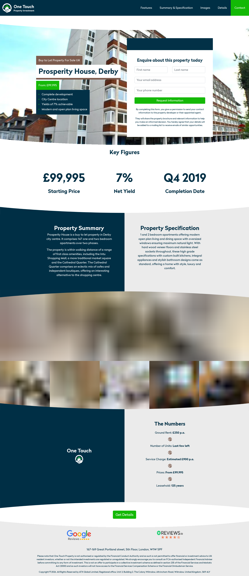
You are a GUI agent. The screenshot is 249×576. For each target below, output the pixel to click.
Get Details (124, 515)
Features (146, 7)
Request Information (170, 100)
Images (205, 7)
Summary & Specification (176, 7)
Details (222, 7)
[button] (240, 8)
